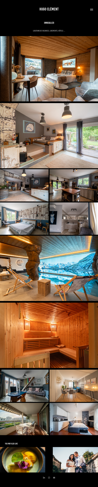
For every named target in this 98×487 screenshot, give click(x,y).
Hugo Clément (49, 9)
